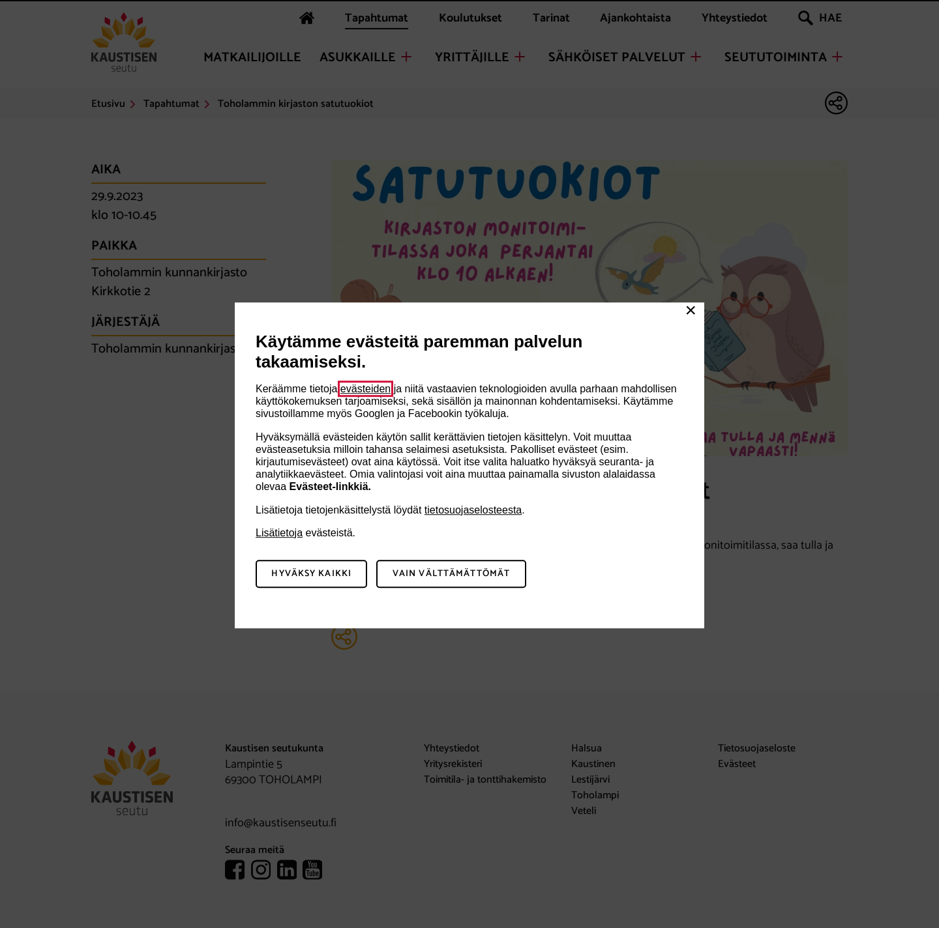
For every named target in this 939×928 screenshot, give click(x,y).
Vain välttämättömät (451, 573)
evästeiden (365, 388)
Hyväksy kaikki (311, 573)
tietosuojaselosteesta (473, 509)
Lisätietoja (279, 532)
